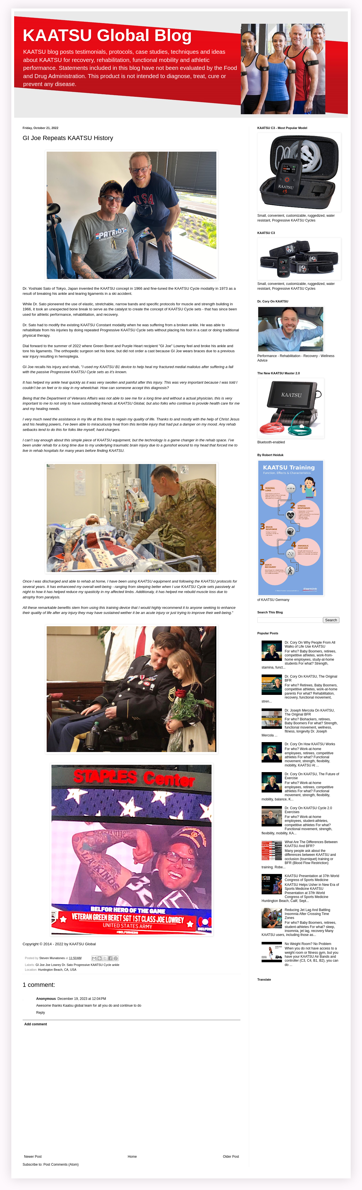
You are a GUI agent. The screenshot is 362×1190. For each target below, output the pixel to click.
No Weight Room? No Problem (308, 944)
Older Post (231, 1157)
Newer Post (33, 1157)
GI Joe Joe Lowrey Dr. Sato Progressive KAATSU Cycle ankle (77, 964)
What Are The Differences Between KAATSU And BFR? (311, 844)
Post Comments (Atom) (61, 1165)
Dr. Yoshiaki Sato (37, 288)
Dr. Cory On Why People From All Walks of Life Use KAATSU (310, 644)
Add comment (35, 1024)
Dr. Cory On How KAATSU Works (310, 744)
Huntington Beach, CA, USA (57, 969)
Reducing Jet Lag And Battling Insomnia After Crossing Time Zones (307, 914)
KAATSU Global (82, 944)
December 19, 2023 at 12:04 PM (81, 999)
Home (132, 1157)
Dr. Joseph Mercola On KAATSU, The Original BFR (310, 712)
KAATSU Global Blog (107, 35)
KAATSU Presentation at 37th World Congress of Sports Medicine (312, 878)
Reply (40, 1013)
